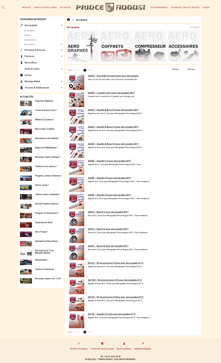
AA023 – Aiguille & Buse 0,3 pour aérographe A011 (113, 127)
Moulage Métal (32, 81)
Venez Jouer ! (42, 185)
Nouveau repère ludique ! (47, 157)
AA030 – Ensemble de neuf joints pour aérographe (113, 76)
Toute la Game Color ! (46, 110)
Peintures (30, 56)
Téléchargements (159, 7)
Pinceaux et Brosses (35, 50)
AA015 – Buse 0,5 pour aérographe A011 (108, 246)
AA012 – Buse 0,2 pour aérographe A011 (108, 212)
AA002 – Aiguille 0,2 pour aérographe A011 (109, 161)
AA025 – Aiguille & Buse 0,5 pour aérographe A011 (113, 144)
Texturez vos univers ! (46, 166)
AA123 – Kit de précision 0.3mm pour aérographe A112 (115, 297)
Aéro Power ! (41, 232)
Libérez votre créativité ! (47, 194)
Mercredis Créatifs (44, 129)
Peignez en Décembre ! (46, 213)
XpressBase (31, 62)
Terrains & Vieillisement (37, 87)
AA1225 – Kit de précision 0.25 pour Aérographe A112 (115, 280)
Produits (26, 7)
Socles (28, 75)
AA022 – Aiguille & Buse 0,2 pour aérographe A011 (113, 110)
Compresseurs (30, 40)
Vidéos (206, 7)
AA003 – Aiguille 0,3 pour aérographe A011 (109, 178)
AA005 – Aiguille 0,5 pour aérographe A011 (109, 195)
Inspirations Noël (43, 222)
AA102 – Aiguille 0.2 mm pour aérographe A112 (112, 314)
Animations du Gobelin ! (47, 138)
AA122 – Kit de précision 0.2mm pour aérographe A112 (115, 263)
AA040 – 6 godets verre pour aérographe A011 (111, 93)
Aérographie (31, 25)
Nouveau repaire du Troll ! (48, 278)
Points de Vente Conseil (45, 7)
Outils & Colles (32, 69)
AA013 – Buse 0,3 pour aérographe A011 (108, 229)
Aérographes (29, 31)
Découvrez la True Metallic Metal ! (44, 251)
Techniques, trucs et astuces (185, 7)
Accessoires (29, 44)
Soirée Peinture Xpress (47, 204)
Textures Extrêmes (44, 269)
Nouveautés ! (41, 260)
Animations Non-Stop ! (46, 241)
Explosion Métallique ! (46, 147)
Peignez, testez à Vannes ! (48, 175)
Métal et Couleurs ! (44, 119)
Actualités (65, 7)
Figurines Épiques (44, 101)
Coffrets (27, 35)
